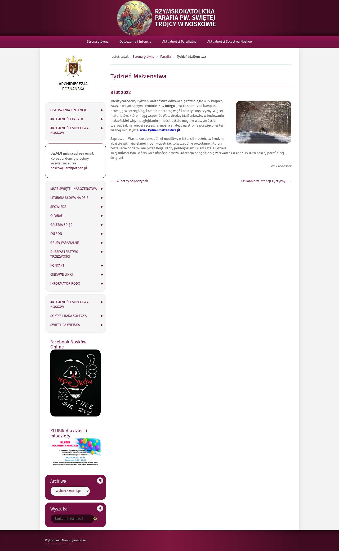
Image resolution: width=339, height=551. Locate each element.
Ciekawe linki (61, 274)
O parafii (57, 215)
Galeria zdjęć (61, 224)
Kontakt (57, 265)
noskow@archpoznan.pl (69, 168)
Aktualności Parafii (66, 119)
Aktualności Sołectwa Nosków (229, 41)
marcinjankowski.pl (64, 544)
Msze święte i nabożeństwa (73, 188)
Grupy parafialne (64, 242)
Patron (56, 233)
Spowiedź (58, 206)
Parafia (165, 56)
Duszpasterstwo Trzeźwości (64, 254)
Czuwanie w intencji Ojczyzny (263, 181)
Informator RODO (65, 283)
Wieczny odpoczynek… (133, 181)
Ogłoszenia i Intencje (135, 41)
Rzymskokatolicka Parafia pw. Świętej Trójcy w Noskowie (188, 18)
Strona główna (98, 41)
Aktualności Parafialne (179, 41)
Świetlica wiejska (65, 324)
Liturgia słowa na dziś (69, 197)
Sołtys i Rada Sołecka (68, 315)
